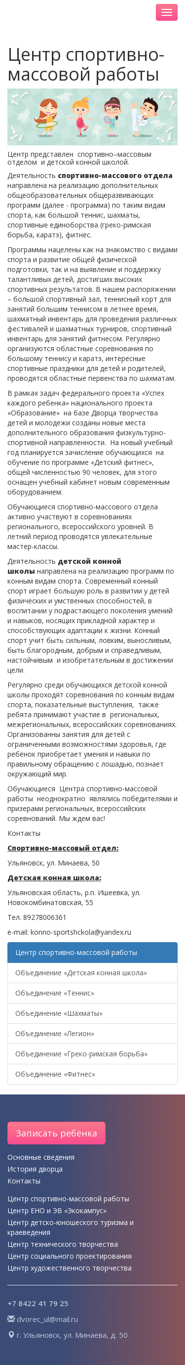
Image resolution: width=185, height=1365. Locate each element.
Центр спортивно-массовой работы (76, 952)
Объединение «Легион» (54, 1033)
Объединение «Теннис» (54, 993)
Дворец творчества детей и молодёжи (73, 12)
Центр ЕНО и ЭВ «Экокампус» (57, 1210)
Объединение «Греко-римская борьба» (81, 1053)
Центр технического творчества (62, 1244)
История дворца (35, 1169)
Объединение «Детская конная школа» (81, 972)
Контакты (23, 1180)
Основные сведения (40, 1157)
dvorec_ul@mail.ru (47, 1319)
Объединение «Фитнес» (55, 1074)
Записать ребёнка (56, 1133)
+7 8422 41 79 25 (38, 1303)
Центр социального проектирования (69, 1256)
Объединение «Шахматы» (59, 1013)
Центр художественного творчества (69, 1268)
